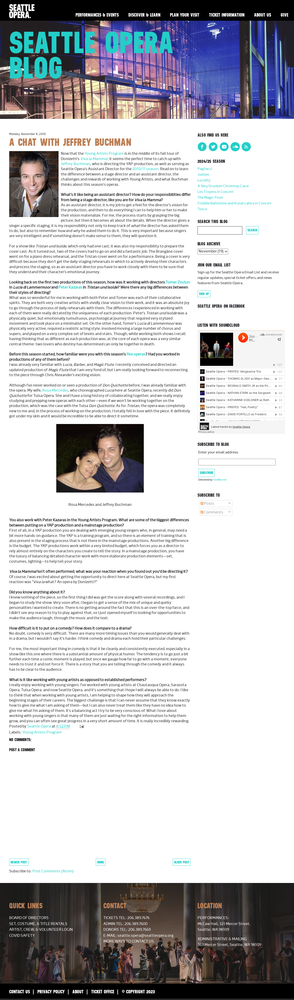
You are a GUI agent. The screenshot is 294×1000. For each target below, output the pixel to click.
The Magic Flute (210, 197)
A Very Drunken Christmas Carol (223, 186)
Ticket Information (226, 15)
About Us (262, 15)
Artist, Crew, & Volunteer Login (41, 929)
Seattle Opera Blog (91, 55)
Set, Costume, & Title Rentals (38, 923)
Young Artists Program (104, 153)
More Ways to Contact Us (128, 941)
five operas (136, 354)
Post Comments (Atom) (53, 871)
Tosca (202, 209)
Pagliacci (205, 168)
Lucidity (204, 180)
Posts (207, 503)
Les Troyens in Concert (216, 191)
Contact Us (19, 991)
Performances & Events (97, 15)
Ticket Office (102, 991)
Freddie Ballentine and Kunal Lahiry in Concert (234, 203)
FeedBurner (220, 479)
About (78, 991)
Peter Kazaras (70, 287)
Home (100, 862)
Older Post (181, 862)
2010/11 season (145, 169)
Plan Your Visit (184, 15)
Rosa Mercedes (55, 390)
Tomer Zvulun (178, 282)
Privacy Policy (51, 991)
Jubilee (203, 174)
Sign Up (204, 294)
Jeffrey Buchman (75, 163)
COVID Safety (22, 935)
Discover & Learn (144, 15)
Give (284, 15)
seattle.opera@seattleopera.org (145, 935)
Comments (212, 512)
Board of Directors (29, 917)
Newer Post (19, 862)
